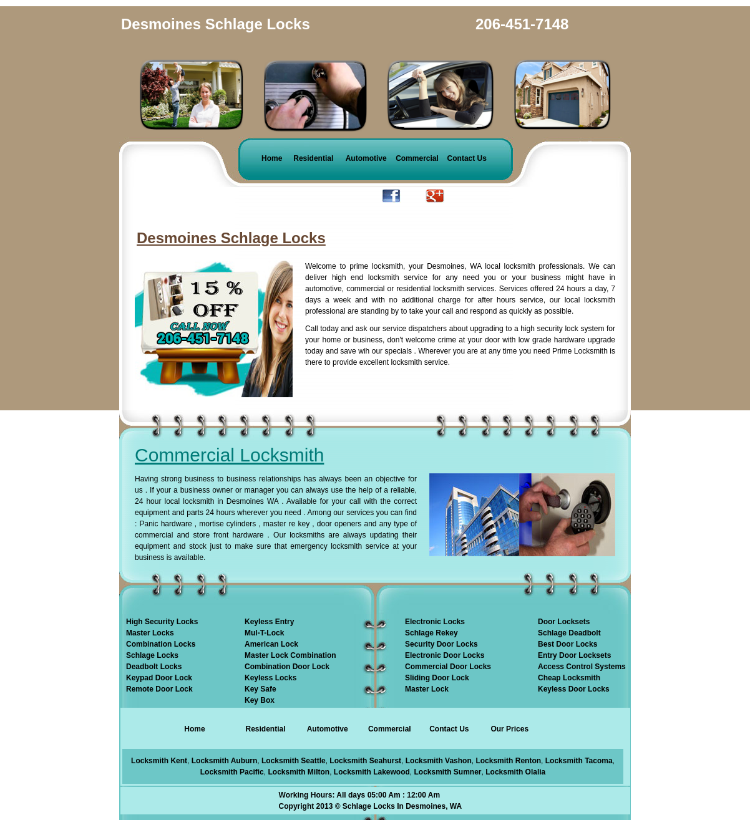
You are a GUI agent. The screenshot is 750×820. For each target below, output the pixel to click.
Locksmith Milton (298, 772)
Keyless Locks (270, 677)
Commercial (417, 158)
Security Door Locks (441, 644)
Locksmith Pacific (232, 772)
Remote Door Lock (159, 689)
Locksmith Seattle (293, 760)
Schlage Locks (152, 655)
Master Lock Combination (290, 655)
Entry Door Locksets (574, 655)
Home (271, 158)
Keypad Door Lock (159, 677)
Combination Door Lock (287, 666)
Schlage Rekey (431, 633)
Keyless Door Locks (574, 689)
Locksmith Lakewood (372, 772)
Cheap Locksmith (569, 677)
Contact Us (467, 158)
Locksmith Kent (159, 760)
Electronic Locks (435, 621)
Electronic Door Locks (444, 655)
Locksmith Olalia (515, 772)
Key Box (260, 700)
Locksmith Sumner (448, 772)
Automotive (366, 158)
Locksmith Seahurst (365, 760)
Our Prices (509, 729)
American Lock (271, 644)
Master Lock (427, 689)
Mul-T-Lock (264, 633)
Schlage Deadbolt (569, 633)
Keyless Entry (269, 621)
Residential (313, 158)
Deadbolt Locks (154, 666)
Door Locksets (564, 621)
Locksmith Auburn (225, 760)
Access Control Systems (582, 666)
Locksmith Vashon (439, 760)
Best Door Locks (567, 644)
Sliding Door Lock (437, 677)
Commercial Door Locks (448, 666)
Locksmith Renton (508, 760)
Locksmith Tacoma (579, 760)
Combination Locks (160, 644)
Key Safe (260, 689)
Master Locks (150, 633)
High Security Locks (162, 621)
